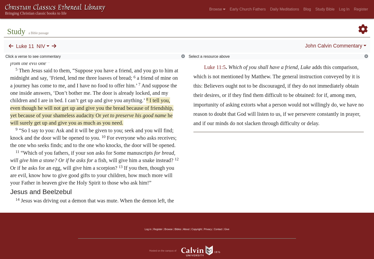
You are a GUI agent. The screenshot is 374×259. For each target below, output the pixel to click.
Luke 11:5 (215, 67)
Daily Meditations (284, 9)
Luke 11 (25, 46)
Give (226, 229)
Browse (217, 9)
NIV (41, 46)
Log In (344, 9)
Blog (307, 9)
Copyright (197, 229)
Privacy (208, 229)
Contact (218, 229)
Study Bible (325, 9)
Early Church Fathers (248, 9)
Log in (148, 229)
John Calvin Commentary (333, 46)
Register (361, 9)
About (186, 229)
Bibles (178, 229)
